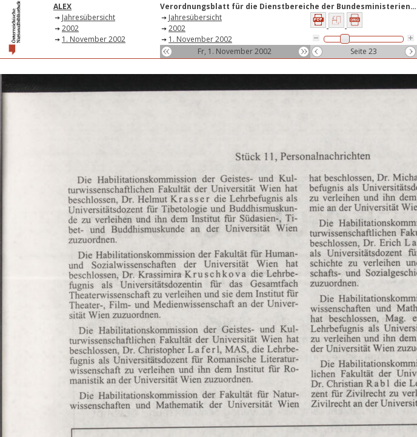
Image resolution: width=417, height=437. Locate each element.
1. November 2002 (93, 39)
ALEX (62, 6)
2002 (70, 28)
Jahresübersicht (88, 17)
